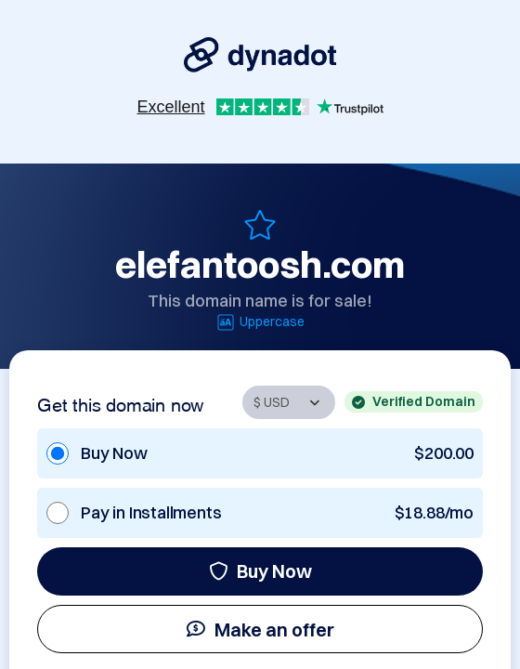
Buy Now (260, 571)
